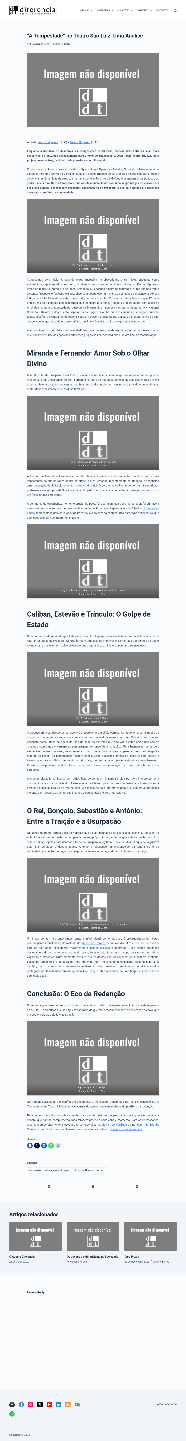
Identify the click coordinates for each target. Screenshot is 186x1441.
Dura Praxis (131, 1256)
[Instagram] (30, 1404)
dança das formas (94, 943)
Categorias (105, 10)
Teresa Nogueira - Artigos (90, 1170)
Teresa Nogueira (80, 142)
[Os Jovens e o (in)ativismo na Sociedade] (93, 1236)
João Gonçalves (48, 142)
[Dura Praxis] (150, 1236)
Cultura (66, 44)
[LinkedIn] (137, 1186)
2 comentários (161, 1261)
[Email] (12, 1404)
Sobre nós (145, 10)
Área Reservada (167, 1404)
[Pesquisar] (175, 10)
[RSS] (68, 1404)
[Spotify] (12, 1414)
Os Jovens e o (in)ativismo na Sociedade (92, 1256)
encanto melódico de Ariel (80, 485)
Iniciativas (125, 10)
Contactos (162, 10)
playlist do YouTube (114, 1124)
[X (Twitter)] (93, 1186)
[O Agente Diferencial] (35, 1236)
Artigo (56, 44)
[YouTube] (49, 1404)
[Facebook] (49, 1186)
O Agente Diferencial (22, 1256)
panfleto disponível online (126, 1129)
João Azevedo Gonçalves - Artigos (49, 1170)
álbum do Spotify (147, 1124)
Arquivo (87, 10)
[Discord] (77, 1404)
